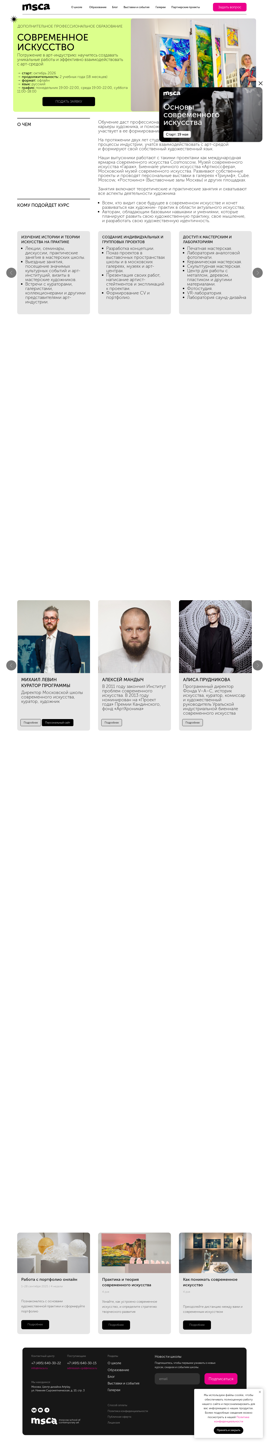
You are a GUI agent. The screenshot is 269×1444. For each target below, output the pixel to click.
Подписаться (221, 1378)
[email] (177, 1378)
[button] (230, 7)
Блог (115, 7)
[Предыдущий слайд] (11, 272)
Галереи (161, 7)
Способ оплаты (117, 1405)
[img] (210, 114)
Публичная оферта (119, 1416)
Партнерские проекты (185, 7)
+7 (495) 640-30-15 (81, 1363)
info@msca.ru (39, 1368)
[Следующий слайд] (257, 272)
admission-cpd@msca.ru (82, 1368)
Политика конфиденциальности (128, 1411)
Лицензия (114, 1422)
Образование (97, 7)
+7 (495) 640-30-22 (46, 1363)
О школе (76, 7)
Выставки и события (136, 7)
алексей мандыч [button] (123, 679)
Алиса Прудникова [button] (206, 679)
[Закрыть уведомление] (260, 1392)
